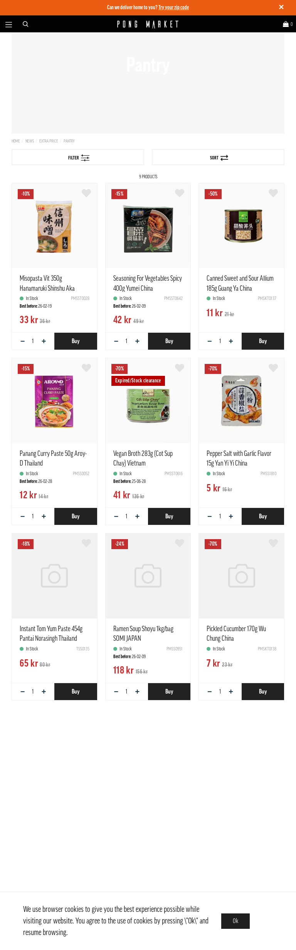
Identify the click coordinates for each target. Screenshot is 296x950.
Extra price (48, 141)
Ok (235, 921)
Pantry (69, 141)
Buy (75, 341)
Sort (219, 158)
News (29, 141)
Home (16, 141)
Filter (79, 158)
